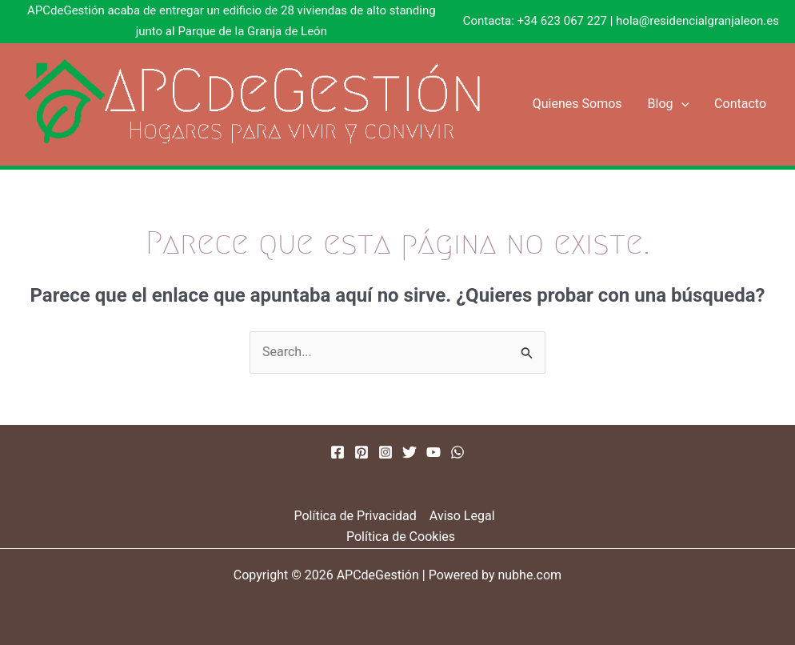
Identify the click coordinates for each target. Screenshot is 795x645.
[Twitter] (409, 452)
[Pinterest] (361, 452)
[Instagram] (385, 452)
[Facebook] (337, 452)
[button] (681, 104)
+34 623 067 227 (562, 21)
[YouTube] (433, 452)
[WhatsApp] (457, 452)
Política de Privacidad (355, 515)
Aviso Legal (462, 515)
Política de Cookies (400, 536)
